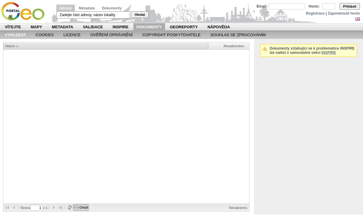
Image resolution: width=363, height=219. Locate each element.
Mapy (36, 27)
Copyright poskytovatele (171, 35)
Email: (262, 6)
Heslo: (314, 6)
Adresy (65, 8)
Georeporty (184, 27)
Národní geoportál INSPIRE (25, 11)
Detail (83, 207)
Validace (93, 27)
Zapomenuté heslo (344, 13)
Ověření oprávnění (111, 35)
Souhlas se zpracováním (238, 35)
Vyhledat (15, 35)
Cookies (45, 35)
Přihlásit (349, 6)
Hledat (140, 14)
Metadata (87, 8)
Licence (71, 35)
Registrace (315, 13)
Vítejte (13, 27)
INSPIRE (121, 27)
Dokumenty (112, 8)
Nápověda (218, 27)
